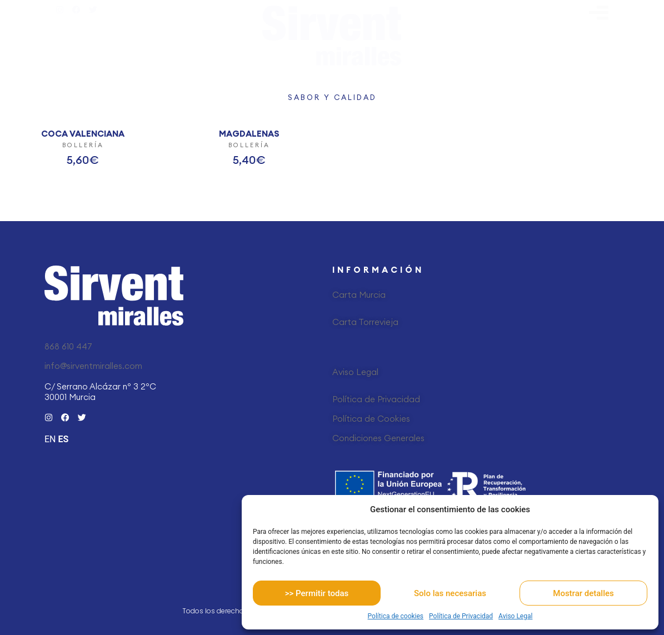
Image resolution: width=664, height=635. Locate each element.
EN (50, 439)
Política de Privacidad (461, 616)
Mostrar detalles (583, 593)
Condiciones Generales (378, 438)
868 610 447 (68, 346)
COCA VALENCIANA (82, 133)
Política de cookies (396, 616)
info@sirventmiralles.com (93, 366)
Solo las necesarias (450, 593)
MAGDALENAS (249, 133)
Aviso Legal (515, 616)
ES (63, 439)
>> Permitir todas (316, 593)
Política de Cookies (371, 418)
